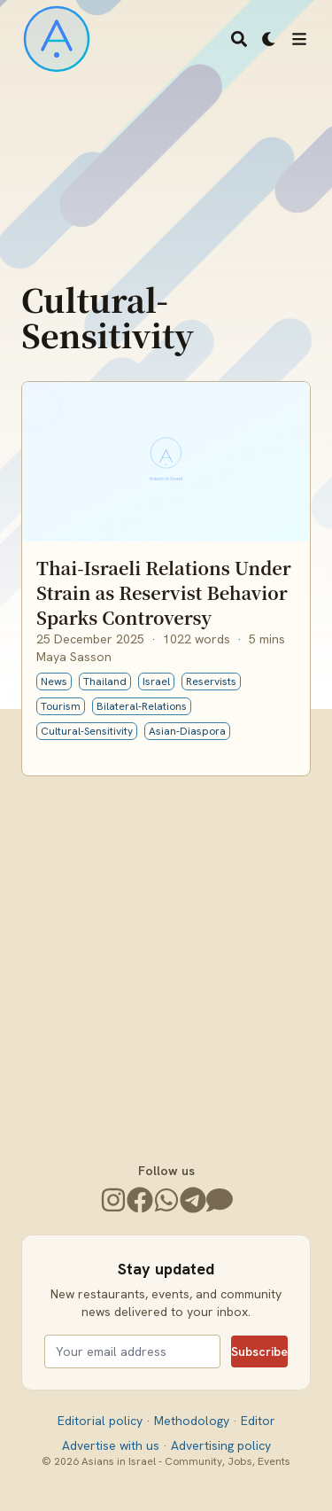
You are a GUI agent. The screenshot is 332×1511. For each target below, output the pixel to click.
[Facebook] (140, 1200)
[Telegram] (193, 1200)
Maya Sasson (74, 657)
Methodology (193, 1421)
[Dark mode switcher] (269, 39)
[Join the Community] (219, 1200)
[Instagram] (113, 1200)
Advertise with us (112, 1445)
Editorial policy (102, 1421)
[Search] (239, 39)
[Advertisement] (166, 951)
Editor (258, 1421)
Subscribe (259, 1351)
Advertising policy (221, 1445)
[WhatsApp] (166, 1200)
